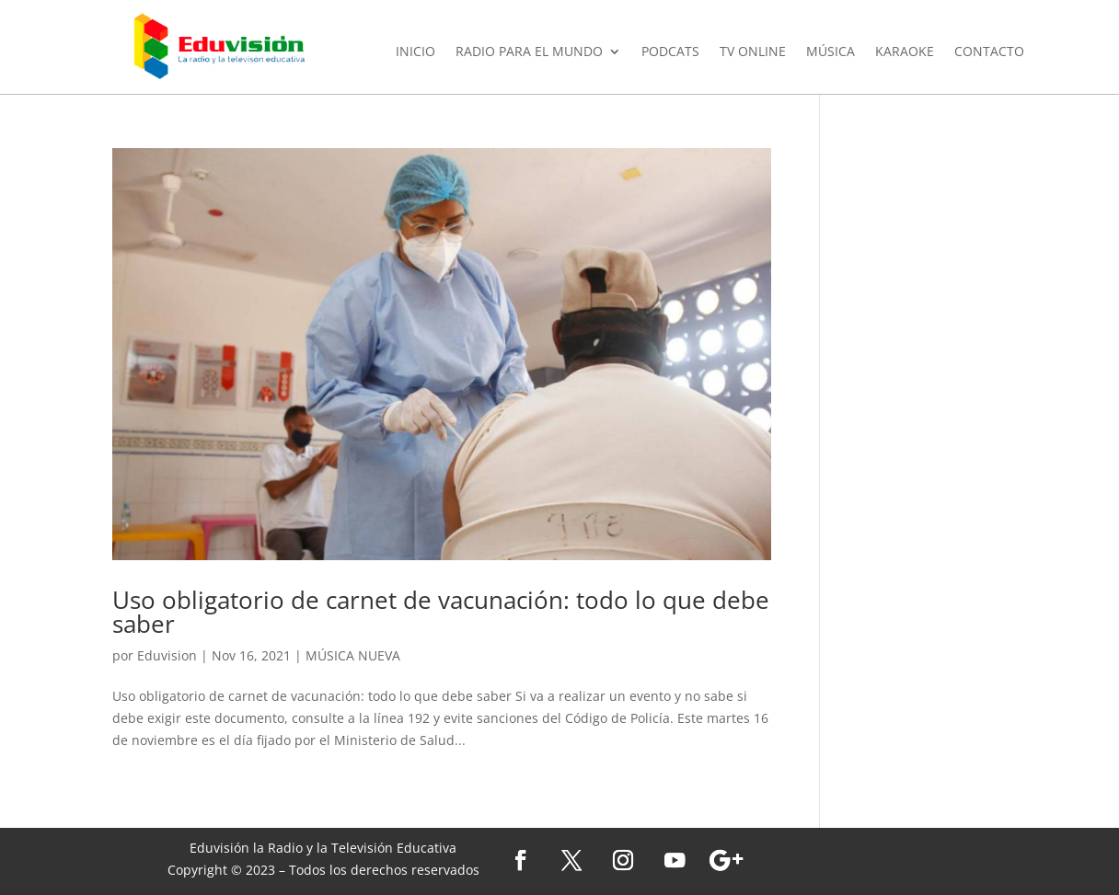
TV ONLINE (753, 52)
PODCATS (670, 52)
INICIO (415, 52)
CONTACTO (989, 52)
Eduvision (167, 655)
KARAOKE (904, 52)
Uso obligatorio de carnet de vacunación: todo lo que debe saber (440, 611)
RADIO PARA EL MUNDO (529, 52)
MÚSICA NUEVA (353, 655)
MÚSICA (830, 52)
